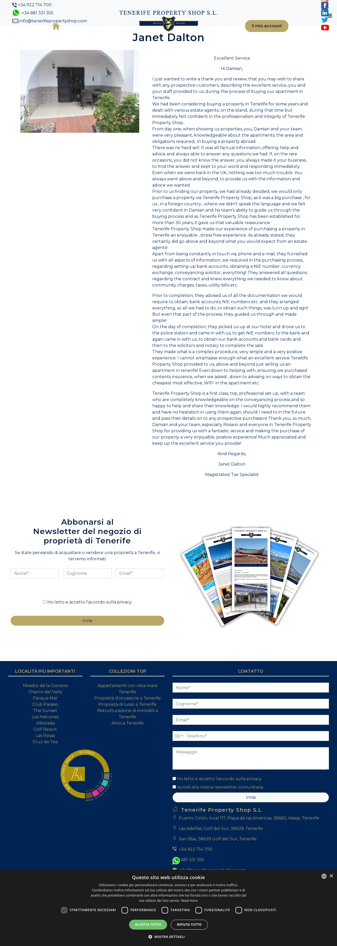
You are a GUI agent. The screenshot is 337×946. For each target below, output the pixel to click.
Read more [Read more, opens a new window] (189, 900)
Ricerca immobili (110, 34)
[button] (168, 937)
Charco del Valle (45, 717)
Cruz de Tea (45, 767)
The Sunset (45, 735)
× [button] (331, 876)
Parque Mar (45, 723)
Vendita (174, 34)
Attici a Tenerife (127, 748)
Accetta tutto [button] (148, 924)
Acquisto (146, 34)
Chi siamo (72, 34)
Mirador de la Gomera (45, 710)
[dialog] (168, 908)
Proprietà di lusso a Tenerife (127, 729)
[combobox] (324, 876)
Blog (197, 34)
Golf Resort (45, 754)
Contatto (221, 34)
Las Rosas (45, 760)
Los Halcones (45, 742)
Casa (49, 34)
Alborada (45, 748)
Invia (251, 822)
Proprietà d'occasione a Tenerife (127, 723)
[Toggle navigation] (293, 34)
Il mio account (259, 34)
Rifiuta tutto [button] (189, 924)
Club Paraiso (45, 729)
